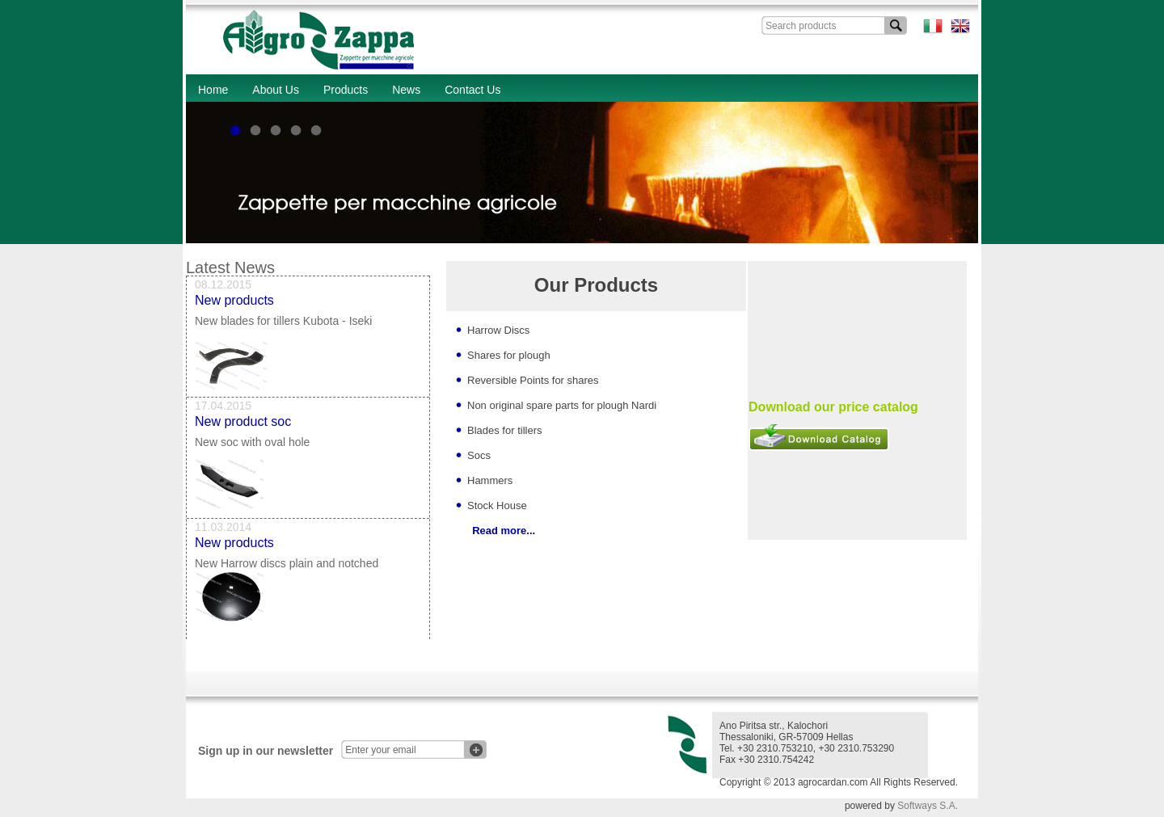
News (406, 89)
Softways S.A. (927, 805)
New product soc (243, 424)
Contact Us (472, 89)
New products (234, 303)
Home (213, 89)
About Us (275, 89)
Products (345, 89)
